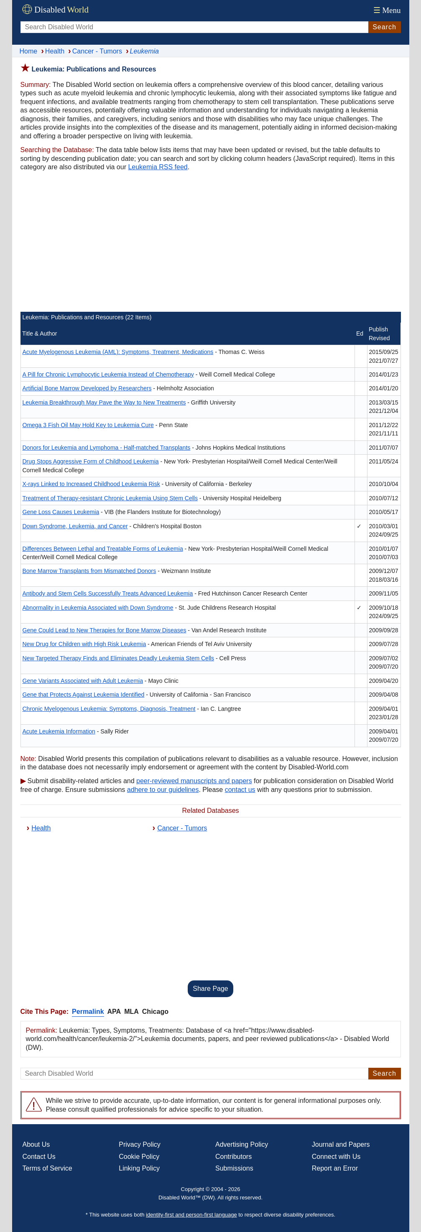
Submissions (234, 1168)
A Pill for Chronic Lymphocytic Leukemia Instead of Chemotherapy (108, 374)
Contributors (233, 1156)
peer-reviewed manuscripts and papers (194, 780)
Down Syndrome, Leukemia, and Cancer (75, 526)
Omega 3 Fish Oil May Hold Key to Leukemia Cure (88, 425)
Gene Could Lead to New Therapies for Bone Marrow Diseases (104, 630)
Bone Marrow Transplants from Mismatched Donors (89, 571)
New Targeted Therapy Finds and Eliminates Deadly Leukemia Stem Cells (118, 658)
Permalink (88, 1011)
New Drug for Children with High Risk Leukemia (84, 644)
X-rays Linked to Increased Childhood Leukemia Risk (91, 484)
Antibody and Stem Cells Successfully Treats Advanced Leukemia (108, 593)
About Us (36, 1144)
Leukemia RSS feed (157, 167)
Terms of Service (47, 1168)
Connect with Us (336, 1156)
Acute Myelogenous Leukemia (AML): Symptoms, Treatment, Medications (118, 352)
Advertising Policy (241, 1144)
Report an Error (335, 1168)
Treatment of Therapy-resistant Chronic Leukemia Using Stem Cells (110, 498)
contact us (240, 789)
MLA (131, 1011)
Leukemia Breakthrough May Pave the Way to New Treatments (104, 402)
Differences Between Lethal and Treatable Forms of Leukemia (103, 548)
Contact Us (39, 1156)
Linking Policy (139, 1168)
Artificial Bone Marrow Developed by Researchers (87, 388)
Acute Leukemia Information (59, 731)
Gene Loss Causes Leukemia (61, 512)
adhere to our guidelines (163, 789)
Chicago (155, 1011)
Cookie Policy (139, 1156)
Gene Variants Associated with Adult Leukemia (83, 680)
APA (114, 1011)
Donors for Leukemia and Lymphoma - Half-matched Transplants (107, 447)
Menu (386, 10)
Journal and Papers (341, 1144)
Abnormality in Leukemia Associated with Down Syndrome (98, 607)
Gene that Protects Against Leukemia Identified (84, 694)
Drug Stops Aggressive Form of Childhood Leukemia (91, 461)
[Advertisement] (211, 242)
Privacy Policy (140, 1144)
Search (384, 27)
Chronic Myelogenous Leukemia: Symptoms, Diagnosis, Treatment (109, 708)
